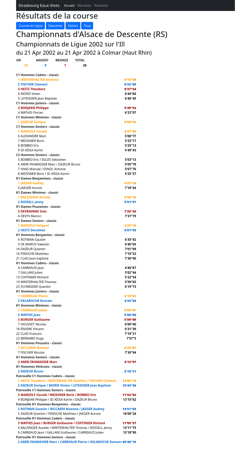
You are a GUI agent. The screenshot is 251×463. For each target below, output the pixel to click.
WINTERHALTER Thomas (38, 282)
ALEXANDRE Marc (33, 136)
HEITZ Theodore (33, 89)
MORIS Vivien (30, 94)
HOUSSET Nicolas (33, 324)
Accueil (69, 5)
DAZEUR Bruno (69, 164)
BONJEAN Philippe (35, 108)
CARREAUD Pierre (34, 296)
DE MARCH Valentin (35, 244)
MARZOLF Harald (34, 131)
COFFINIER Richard (34, 277)
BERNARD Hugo (32, 338)
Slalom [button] (73, 26)
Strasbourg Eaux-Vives (38, 5)
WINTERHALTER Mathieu (40, 79)
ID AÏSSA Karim (32, 150)
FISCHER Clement (34, 84)
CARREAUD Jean (32, 268)
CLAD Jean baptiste (34, 258)
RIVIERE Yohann (32, 329)
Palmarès (101, 5)
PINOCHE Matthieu (35, 253)
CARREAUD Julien (34, 310)
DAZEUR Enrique (33, 122)
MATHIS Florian (32, 112)
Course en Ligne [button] (30, 26)
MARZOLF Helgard (35, 225)
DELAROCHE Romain (36, 301)
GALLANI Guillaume (61, 432)
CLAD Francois (31, 333)
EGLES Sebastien (54, 159)
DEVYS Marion (31, 216)
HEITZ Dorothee (33, 230)
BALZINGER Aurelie (35, 197)
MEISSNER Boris (32, 141)
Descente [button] (55, 26)
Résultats (84, 5)
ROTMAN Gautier (33, 239)
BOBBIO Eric (30, 145)
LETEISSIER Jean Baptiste (39, 98)
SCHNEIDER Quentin (36, 286)
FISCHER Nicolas (33, 352)
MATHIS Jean (30, 315)
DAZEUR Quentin (33, 249)
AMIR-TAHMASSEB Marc (38, 164)
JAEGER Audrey (32, 183)
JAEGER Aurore (31, 188)
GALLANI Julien (32, 272)
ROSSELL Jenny (32, 202)
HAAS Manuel (31, 169)
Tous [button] (87, 26)
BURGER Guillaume (35, 319)
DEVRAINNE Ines (33, 211)
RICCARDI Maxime (35, 348)
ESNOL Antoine (54, 169)
